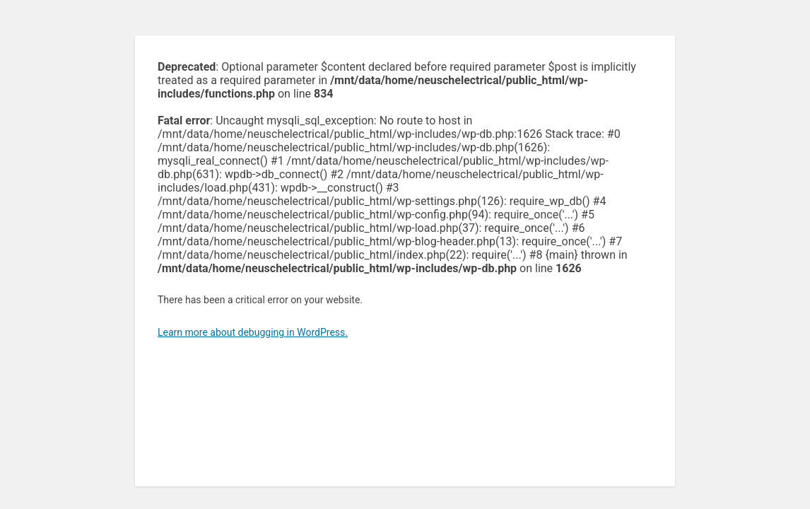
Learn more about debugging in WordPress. (253, 332)
